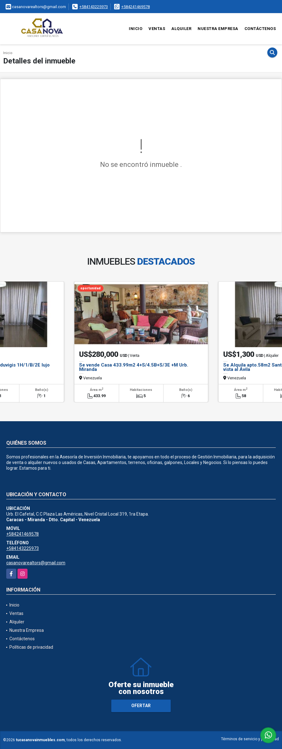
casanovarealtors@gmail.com (35, 562)
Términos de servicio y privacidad (250, 739)
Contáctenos (260, 28)
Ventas (157, 28)
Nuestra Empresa (218, 28)
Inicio (135, 28)
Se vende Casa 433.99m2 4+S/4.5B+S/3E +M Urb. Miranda (133, 367)
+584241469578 (135, 6)
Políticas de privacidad (31, 647)
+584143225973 (93, 6)
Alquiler (181, 28)
